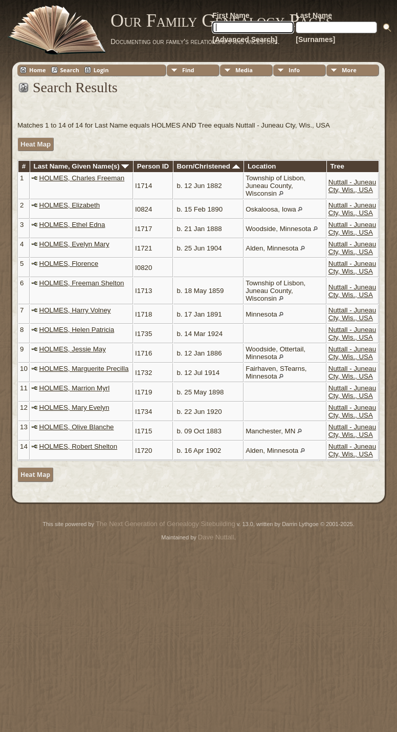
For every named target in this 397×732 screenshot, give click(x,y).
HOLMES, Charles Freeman (82, 178)
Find (188, 70)
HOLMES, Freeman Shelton (81, 283)
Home (37, 70)
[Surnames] (315, 39)
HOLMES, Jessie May (72, 349)
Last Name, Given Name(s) (81, 166)
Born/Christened (208, 166)
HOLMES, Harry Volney (75, 310)
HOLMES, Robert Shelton (78, 446)
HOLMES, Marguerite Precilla (84, 368)
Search (69, 70)
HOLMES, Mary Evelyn (74, 407)
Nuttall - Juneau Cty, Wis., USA (352, 186)
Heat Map (35, 144)
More (349, 70)
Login (101, 70)
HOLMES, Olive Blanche (76, 427)
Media (244, 70)
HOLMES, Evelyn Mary (74, 244)
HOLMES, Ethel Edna (72, 224)
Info (294, 70)
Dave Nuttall (216, 537)
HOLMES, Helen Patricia (77, 329)
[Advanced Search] (244, 39)
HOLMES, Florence (69, 263)
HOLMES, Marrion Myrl (74, 388)
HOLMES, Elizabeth (69, 205)
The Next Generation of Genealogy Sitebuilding (165, 524)
